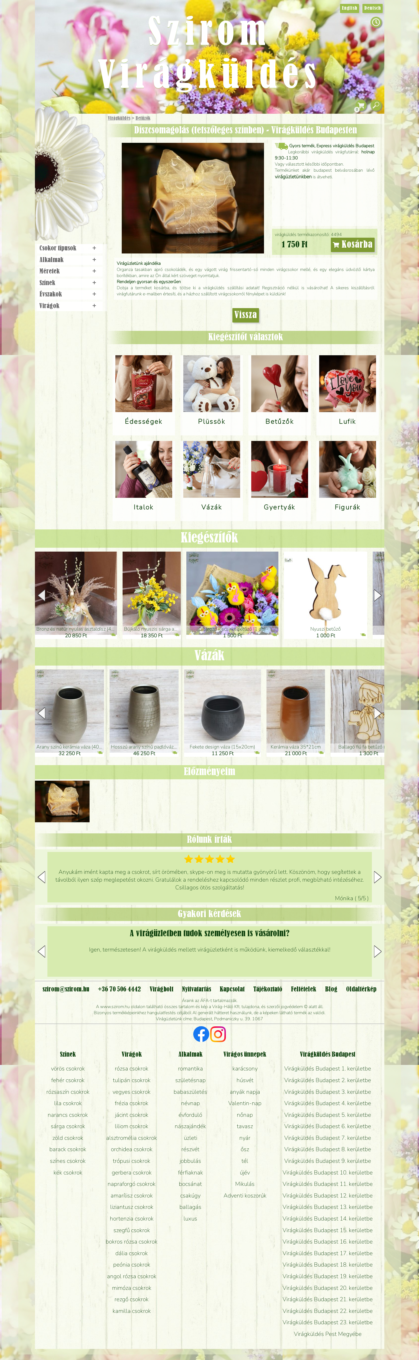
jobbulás (190, 1161)
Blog (331, 989)
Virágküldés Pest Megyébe (328, 1334)
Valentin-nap (244, 1103)
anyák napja (245, 1092)
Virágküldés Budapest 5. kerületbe (327, 1115)
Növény (81, 159)
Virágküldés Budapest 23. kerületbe (328, 1322)
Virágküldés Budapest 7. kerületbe (327, 1138)
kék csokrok (68, 1172)
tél (245, 1161)
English (349, 8)
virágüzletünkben (293, 176)
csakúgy (190, 1195)
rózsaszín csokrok (68, 1092)
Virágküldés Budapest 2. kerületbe (327, 1080)
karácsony (245, 1068)
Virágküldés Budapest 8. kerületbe (327, 1149)
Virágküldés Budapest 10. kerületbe (328, 1172)
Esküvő (83, 175)
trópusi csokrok (131, 1161)
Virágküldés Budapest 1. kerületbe (327, 1068)
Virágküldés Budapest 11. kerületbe (328, 1184)
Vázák (209, 656)
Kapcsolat (232, 989)
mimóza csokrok (131, 1288)
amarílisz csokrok (132, 1195)
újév (245, 1172)
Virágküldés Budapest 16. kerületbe (328, 1241)
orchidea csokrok (132, 1149)
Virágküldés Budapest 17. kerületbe (328, 1253)
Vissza (245, 315)
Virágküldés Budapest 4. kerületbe (327, 1103)
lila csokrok (68, 1103)
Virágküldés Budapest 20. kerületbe (328, 1288)
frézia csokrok (131, 1103)
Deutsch (372, 8)
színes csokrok (68, 1161)
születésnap (190, 1080)
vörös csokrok (68, 1068)
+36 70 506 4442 (119, 989)
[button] (378, 595)
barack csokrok (67, 1149)
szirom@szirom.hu (65, 989)
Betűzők (143, 118)
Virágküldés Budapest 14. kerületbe (328, 1218)
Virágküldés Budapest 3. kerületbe (327, 1092)
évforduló (190, 1115)
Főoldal (50, 128)
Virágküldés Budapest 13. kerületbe (328, 1207)
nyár (244, 1138)
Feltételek (303, 989)
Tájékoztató (267, 989)
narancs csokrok (68, 1115)
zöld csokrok (67, 1138)
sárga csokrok (68, 1126)
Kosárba (353, 244)
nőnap (245, 1115)
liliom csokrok (131, 1126)
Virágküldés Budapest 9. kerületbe (327, 1161)
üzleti (190, 1138)
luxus (190, 1218)
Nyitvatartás (196, 989)
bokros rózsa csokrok (132, 1241)
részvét (190, 1149)
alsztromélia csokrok (131, 1138)
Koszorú (77, 190)
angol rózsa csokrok (131, 1276)
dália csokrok (131, 1253)
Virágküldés (119, 118)
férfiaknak (190, 1172)
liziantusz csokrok (131, 1207)
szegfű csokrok (131, 1230)
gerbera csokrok (132, 1172)
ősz (245, 1149)
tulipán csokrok (132, 1080)
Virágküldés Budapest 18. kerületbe (328, 1264)
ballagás (190, 1207)
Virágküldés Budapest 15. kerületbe (328, 1230)
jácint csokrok (131, 1115)
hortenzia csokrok (132, 1218)
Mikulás (245, 1184)
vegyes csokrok (132, 1092)
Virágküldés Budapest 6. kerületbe (327, 1126)
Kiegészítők (209, 538)
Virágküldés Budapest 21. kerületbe (328, 1299)
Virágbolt (68, 206)
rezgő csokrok (132, 1299)
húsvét (245, 1080)
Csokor (74, 145)
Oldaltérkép (361, 989)
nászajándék (190, 1126)
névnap (190, 1103)
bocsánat (190, 1184)
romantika (190, 1068)
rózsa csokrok (131, 1068)
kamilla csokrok (132, 1311)
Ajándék (62, 133)
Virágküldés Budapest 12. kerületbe (328, 1195)
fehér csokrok (68, 1080)
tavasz (245, 1126)
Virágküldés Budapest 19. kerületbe (328, 1276)
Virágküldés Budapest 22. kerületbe (328, 1311)
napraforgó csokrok (132, 1184)
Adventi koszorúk (245, 1195)
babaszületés (190, 1092)
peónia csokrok (131, 1264)
